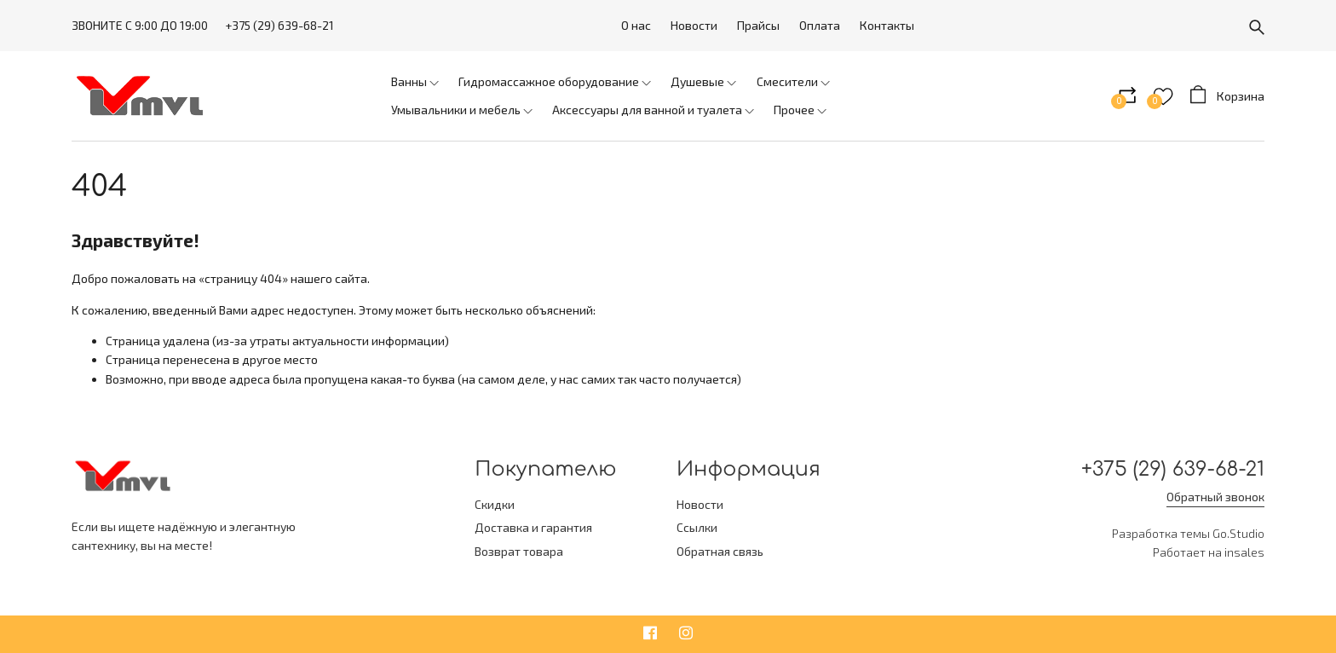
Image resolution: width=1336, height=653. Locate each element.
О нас (636, 25)
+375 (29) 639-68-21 (279, 25)
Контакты (887, 25)
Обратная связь (720, 551)
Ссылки (697, 527)
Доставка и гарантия (533, 527)
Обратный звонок (1215, 496)
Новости (694, 25)
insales (1244, 553)
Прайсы (758, 25)
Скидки (495, 504)
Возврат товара (519, 551)
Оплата (819, 25)
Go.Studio (1238, 533)
